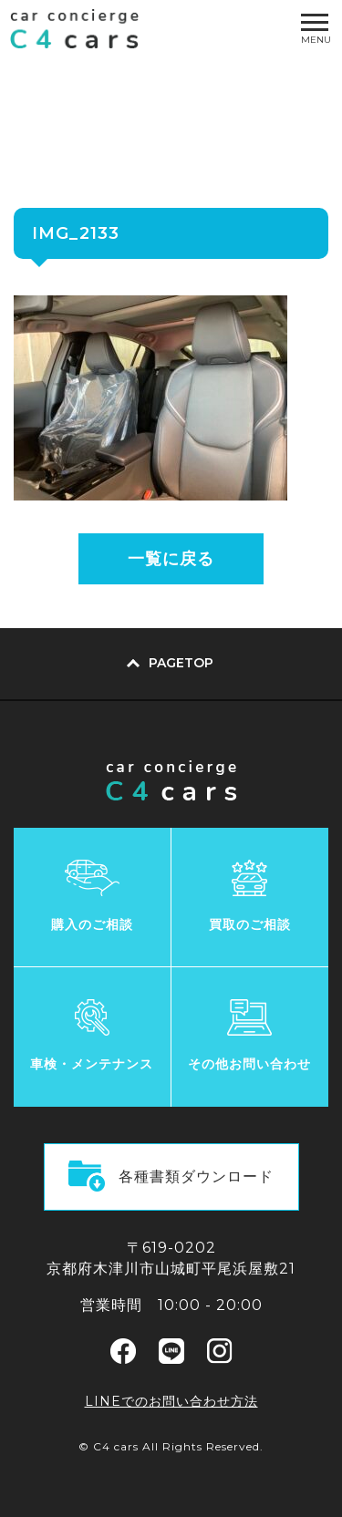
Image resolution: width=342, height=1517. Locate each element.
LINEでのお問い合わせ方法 (171, 1401)
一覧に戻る (171, 559)
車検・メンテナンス (91, 1064)
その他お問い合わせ (249, 1064)
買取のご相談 (250, 924)
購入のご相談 (92, 924)
